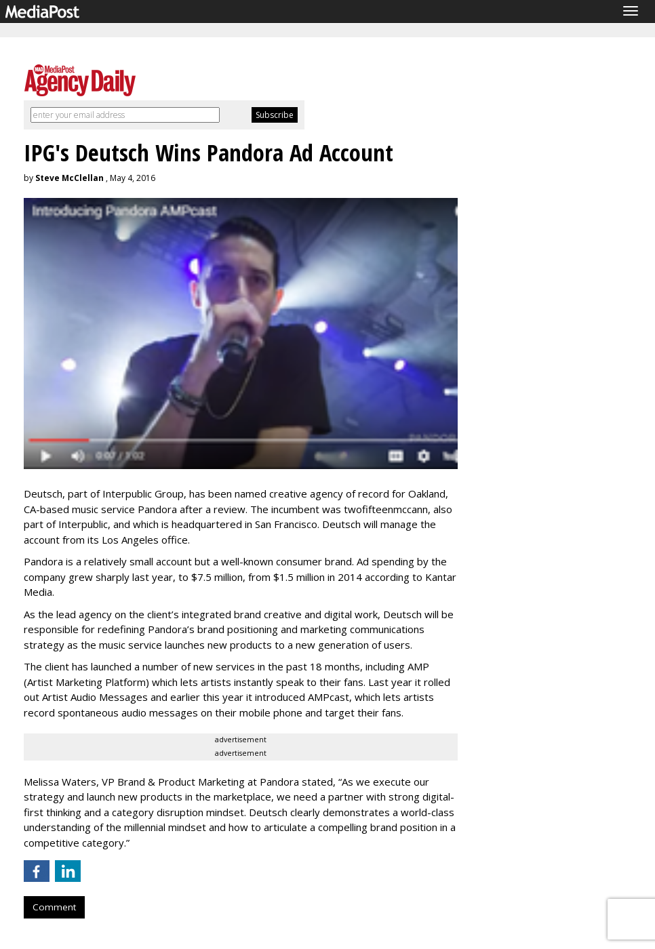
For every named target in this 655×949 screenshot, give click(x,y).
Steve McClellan (69, 178)
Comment (54, 907)
